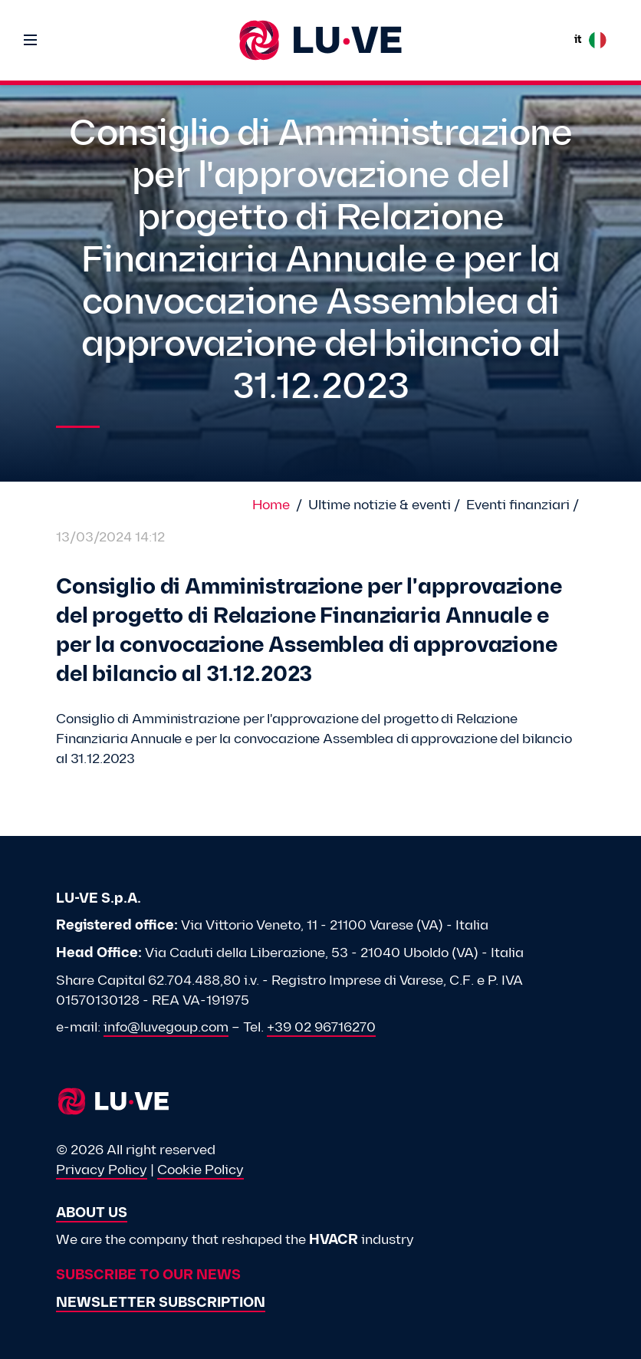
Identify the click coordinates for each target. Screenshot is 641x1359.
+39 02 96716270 (321, 1028)
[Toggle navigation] (30, 39)
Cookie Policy (200, 1170)
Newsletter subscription (160, 1303)
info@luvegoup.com (166, 1028)
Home (271, 506)
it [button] (590, 40)
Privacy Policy (101, 1170)
